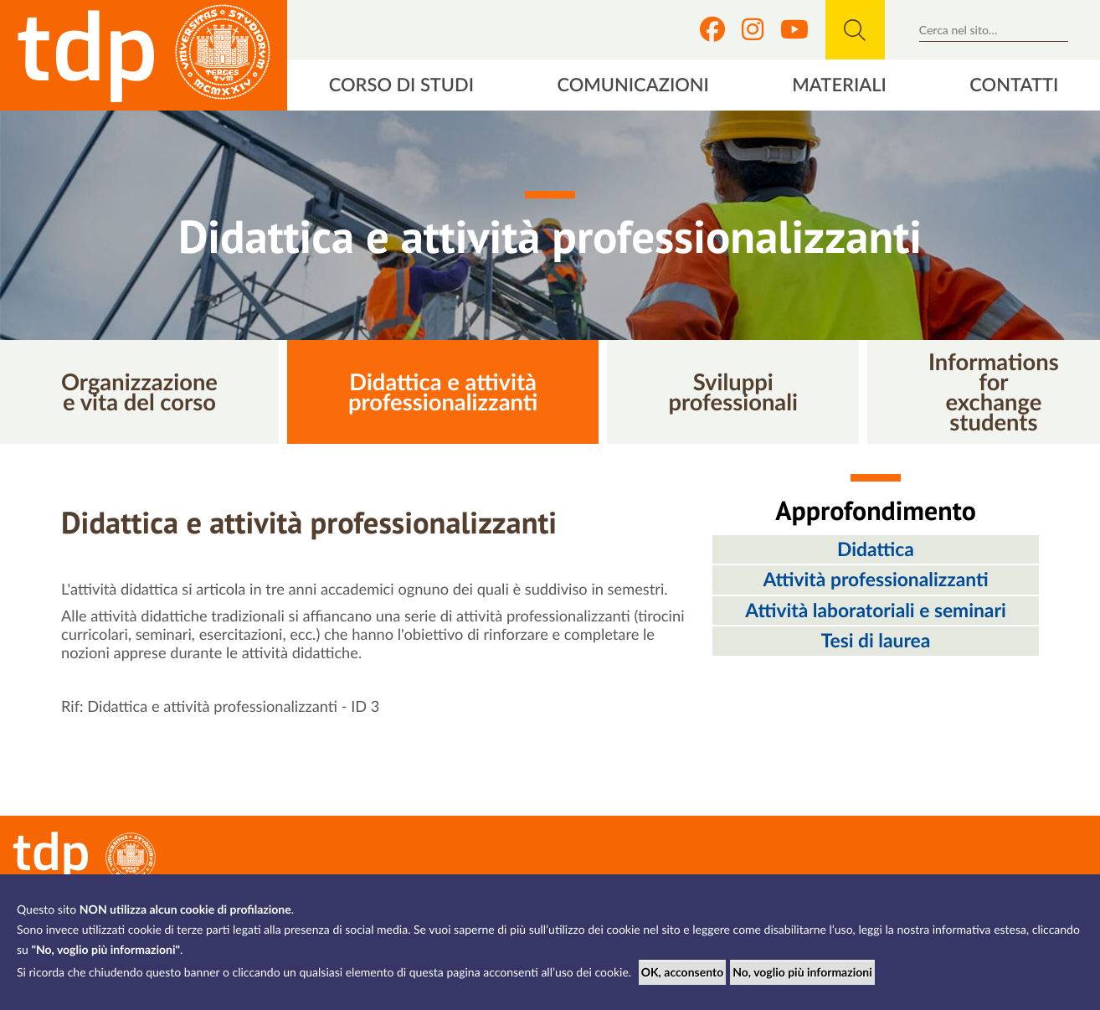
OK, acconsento (682, 972)
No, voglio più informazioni (802, 972)
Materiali (839, 84)
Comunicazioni (633, 84)
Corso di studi (401, 84)
